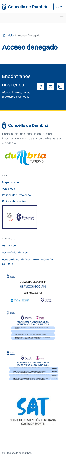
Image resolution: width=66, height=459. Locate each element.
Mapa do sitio (10, 182)
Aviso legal (9, 188)
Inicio (10, 35)
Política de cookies (14, 201)
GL (57, 6)
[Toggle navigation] (62, 18)
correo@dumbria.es (15, 252)
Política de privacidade (16, 195)
